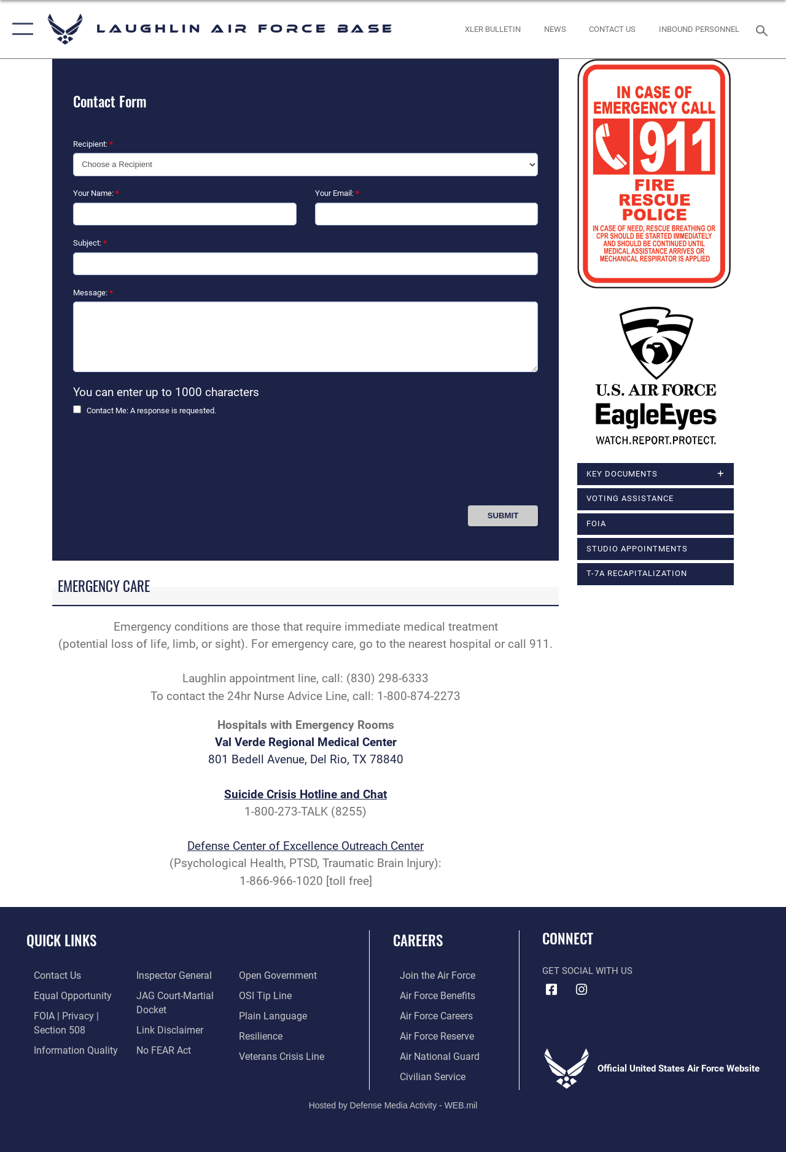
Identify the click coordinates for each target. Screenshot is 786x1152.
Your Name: (96, 193)
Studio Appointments (637, 548)
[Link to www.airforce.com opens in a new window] (429, 975)
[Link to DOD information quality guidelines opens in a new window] (65, 1047)
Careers (418, 940)
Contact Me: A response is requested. (151, 410)
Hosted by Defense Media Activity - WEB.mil (393, 1101)
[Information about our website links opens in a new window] (166, 1027)
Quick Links (61, 940)
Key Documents (622, 473)
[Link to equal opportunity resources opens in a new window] (62, 994)
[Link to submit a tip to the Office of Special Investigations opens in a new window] (265, 994)
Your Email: (337, 193)
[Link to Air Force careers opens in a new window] (429, 1014)
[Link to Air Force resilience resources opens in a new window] (262, 1034)
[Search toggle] (763, 29)
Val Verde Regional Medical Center (306, 742)
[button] (20, 29)
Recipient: (93, 144)
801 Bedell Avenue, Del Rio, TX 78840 (305, 759)
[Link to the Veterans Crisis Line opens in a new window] (282, 1053)
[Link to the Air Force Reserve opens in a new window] (429, 1034)
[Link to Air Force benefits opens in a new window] (429, 994)
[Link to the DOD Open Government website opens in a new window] (277, 975)
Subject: (90, 242)
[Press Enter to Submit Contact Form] (503, 515)
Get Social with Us (587, 970)
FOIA (596, 523)
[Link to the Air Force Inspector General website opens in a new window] (170, 975)
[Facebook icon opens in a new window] (551, 990)
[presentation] (166, 465)
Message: (93, 292)
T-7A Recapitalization (636, 573)
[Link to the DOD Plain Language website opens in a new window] (272, 1014)
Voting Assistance (630, 499)
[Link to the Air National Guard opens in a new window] (431, 1053)
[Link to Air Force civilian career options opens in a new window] (424, 1073)
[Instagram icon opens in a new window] (581, 990)
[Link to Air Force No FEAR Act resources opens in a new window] (160, 1047)
